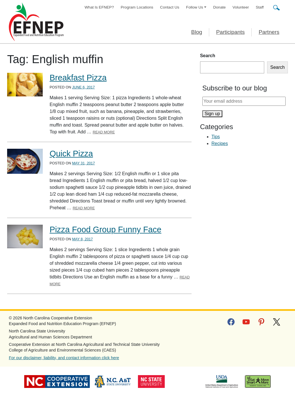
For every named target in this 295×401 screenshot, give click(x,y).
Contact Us (169, 7)
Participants (230, 32)
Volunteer (241, 7)
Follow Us (194, 7)
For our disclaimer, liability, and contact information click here (64, 357)
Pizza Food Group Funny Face (105, 229)
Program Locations (137, 7)
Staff (260, 7)
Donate (219, 7)
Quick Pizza (71, 153)
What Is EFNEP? (99, 7)
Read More (104, 132)
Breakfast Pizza (78, 77)
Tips (215, 136)
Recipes (219, 143)
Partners (269, 32)
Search (207, 55)
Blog (196, 32)
